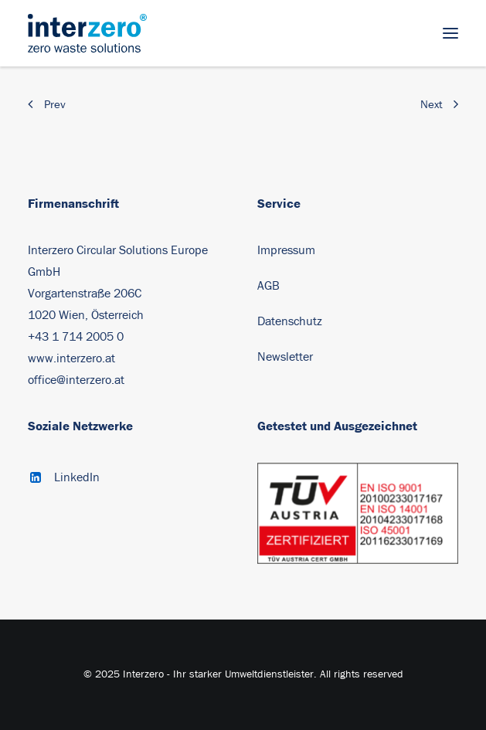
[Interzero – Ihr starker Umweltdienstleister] (87, 33)
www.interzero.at (71, 358)
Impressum (286, 250)
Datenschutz (289, 321)
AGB (268, 286)
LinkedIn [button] (77, 477)
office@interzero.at (76, 380)
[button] (450, 33)
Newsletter (285, 357)
